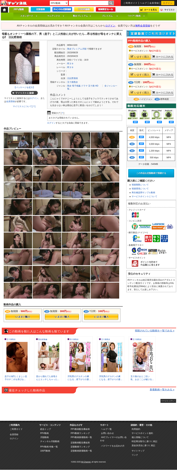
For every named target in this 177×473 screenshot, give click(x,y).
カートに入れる (162, 56)
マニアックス (55, 16)
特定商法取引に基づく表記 (144, 441)
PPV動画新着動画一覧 (81, 437)
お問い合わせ (107, 433)
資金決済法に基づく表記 (143, 445)
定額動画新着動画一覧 (81, 451)
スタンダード (28, 16)
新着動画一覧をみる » (162, 389)
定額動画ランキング (80, 446)
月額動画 (44, 437)
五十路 (91, 86)
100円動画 (45, 451)
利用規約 (136, 429)
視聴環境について (140, 188)
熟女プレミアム (82, 16)
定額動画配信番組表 (80, 442)
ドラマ (84, 86)
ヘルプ (143, 3)
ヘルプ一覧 (106, 429)
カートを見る (150, 10)
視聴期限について (140, 184)
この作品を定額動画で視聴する (151, 173)
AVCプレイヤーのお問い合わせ (113, 439)
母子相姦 (76, 86)
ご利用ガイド (130, 3)
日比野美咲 (72, 78)
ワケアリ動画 (136, 16)
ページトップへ (167, 401)
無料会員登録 (142, 25)
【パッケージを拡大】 (24, 87)
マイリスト (169, 10)
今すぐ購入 (23, 317)
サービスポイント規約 (142, 433)
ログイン (168, 3)
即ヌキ (70, 63)
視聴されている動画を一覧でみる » (154, 330)
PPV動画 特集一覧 (49, 446)
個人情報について (140, 437)
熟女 (69, 86)
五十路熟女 (72, 82)
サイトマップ (138, 451)
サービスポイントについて (144, 196)
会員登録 (154, 3)
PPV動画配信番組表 (80, 429)
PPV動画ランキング (80, 433)
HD (96, 86)
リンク (135, 455)
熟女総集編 (42, 339)
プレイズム (110, 16)
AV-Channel (13, 3)
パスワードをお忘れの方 (113, 446)
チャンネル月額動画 (49, 441)
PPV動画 (44, 433)
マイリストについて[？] (24, 106)
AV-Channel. (86, 462)
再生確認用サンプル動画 (143, 192)
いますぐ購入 (140, 56)
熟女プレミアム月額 (76, 49)
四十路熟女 (74, 339)
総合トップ (45, 429)
